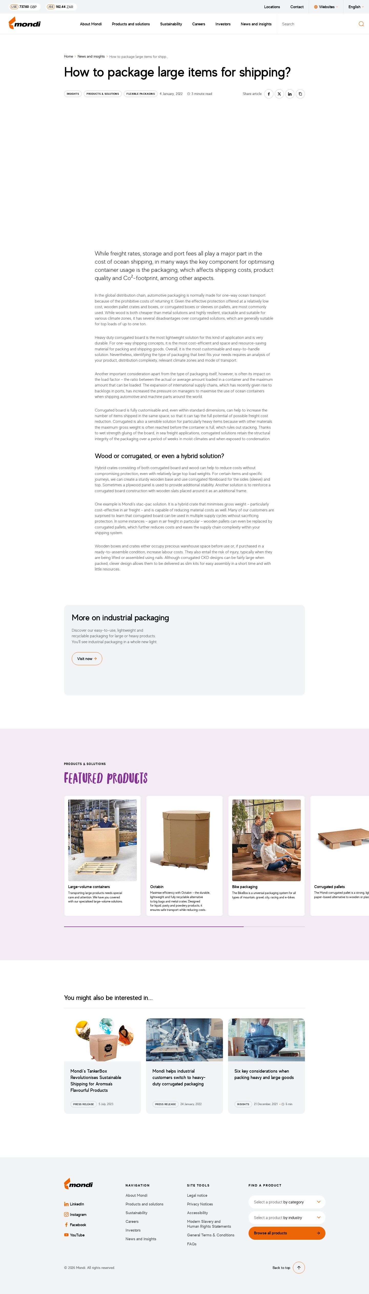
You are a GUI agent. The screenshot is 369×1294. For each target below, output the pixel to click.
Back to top (289, 1268)
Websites (326, 6)
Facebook (75, 1224)
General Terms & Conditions (210, 1235)
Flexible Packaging (141, 93)
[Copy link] (300, 94)
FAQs (192, 1244)
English (356, 6)
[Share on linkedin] (289, 94)
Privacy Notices (200, 1204)
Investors (223, 23)
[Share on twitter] (279, 94)
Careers (198, 23)
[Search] (361, 24)
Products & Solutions (103, 93)
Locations (272, 6)
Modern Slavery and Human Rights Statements (209, 1224)
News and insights (256, 23)
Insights (73, 93)
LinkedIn (74, 1203)
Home (68, 56)
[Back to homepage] (25, 23)
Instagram (75, 1214)
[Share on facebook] (268, 94)
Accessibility (197, 1212)
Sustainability (171, 23)
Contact (297, 6)
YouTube (74, 1234)
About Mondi (91, 23)
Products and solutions (131, 23)
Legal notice (197, 1195)
